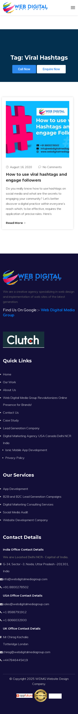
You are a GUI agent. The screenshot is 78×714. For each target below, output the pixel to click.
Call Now (24, 69)
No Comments (50, 167)
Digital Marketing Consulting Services (28, 504)
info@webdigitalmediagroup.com (25, 579)
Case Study (11, 420)
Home (7, 374)
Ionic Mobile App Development (26, 450)
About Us (9, 390)
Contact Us (11, 412)
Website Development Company (25, 520)
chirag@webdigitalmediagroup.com (26, 652)
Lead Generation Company (21, 428)
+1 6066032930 (15, 620)
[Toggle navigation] (73, 7)
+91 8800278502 (16, 587)
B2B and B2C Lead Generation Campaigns (32, 496)
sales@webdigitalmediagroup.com (26, 604)
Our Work (9, 382)
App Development (15, 489)
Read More (15, 223)
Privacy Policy (15, 458)
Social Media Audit (15, 512)
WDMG (40, 679)
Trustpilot (55, 696)
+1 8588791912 (15, 612)
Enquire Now (51, 69)
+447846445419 (15, 660)
